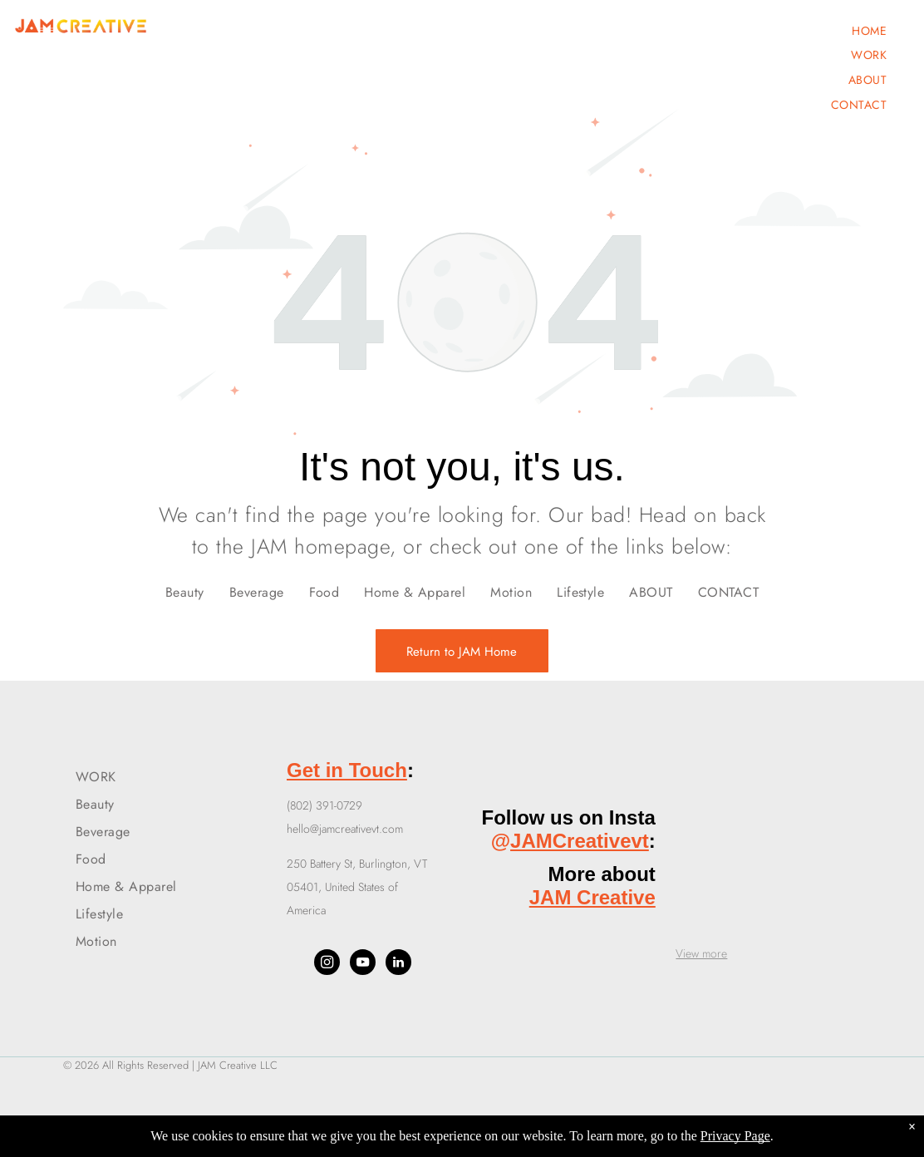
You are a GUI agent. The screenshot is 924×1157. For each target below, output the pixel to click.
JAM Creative (592, 897)
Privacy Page (735, 1136)
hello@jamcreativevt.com (345, 828)
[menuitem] (869, 30)
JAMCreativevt (579, 841)
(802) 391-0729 (324, 805)
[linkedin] (398, 964)
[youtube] (363, 964)
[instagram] (327, 964)
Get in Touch (347, 770)
